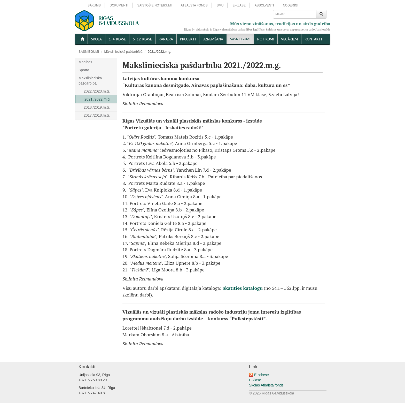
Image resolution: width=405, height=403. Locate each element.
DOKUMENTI (119, 5)
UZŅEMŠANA (213, 39)
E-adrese (261, 375)
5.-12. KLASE (142, 39)
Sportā (84, 70)
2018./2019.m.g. (97, 107)
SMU (220, 5)
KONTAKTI (313, 39)
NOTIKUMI (265, 39)
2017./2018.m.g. (97, 115)
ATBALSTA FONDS (194, 5)
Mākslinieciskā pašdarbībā (123, 52)
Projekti (188, 39)
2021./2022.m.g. (97, 99)
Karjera (166, 39)
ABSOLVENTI (264, 5)
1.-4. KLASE (117, 39)
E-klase (255, 380)
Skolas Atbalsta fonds (266, 385)
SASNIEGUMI (240, 39)
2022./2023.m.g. (97, 91)
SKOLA (96, 39)
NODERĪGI (290, 5)
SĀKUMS (94, 5)
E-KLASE (239, 5)
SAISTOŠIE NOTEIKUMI (154, 5)
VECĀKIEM (289, 39)
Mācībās (85, 62)
